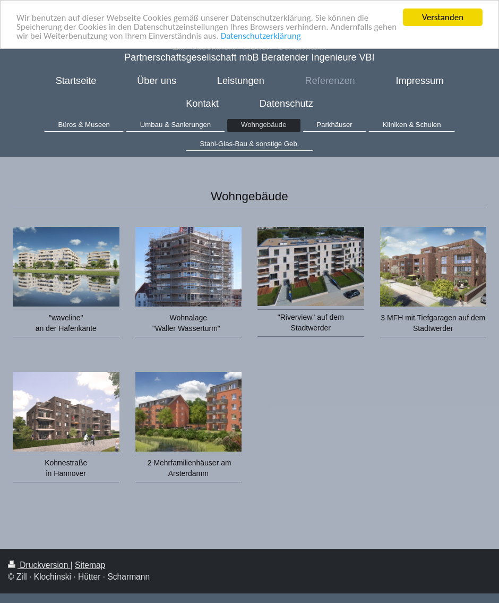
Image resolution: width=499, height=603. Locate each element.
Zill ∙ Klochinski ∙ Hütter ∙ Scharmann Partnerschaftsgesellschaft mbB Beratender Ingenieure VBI (249, 52)
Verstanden (442, 17)
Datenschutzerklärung (261, 35)
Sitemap (90, 565)
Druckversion (39, 565)
